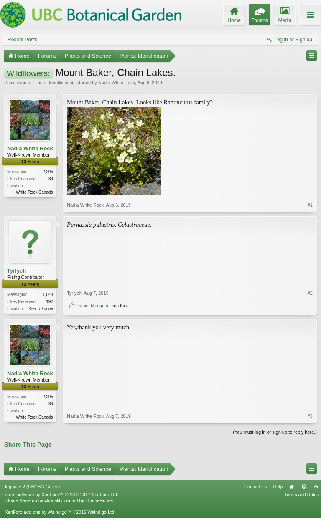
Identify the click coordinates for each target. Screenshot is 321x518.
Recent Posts (22, 40)
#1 (310, 204)
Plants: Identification (53, 82)
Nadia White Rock (116, 82)
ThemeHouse (99, 500)
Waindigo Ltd (100, 512)
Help (278, 486)
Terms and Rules (301, 494)
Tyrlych (16, 271)
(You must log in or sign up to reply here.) (275, 432)
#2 (310, 293)
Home (292, 487)
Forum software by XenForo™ (60, 494)
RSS (316, 487)
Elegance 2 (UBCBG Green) (31, 486)
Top (304, 487)
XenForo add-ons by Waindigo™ (38, 512)
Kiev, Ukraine (40, 308)
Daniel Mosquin (92, 305)
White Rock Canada (34, 192)
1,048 (48, 294)
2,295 (48, 171)
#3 (310, 416)
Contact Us (255, 486)
